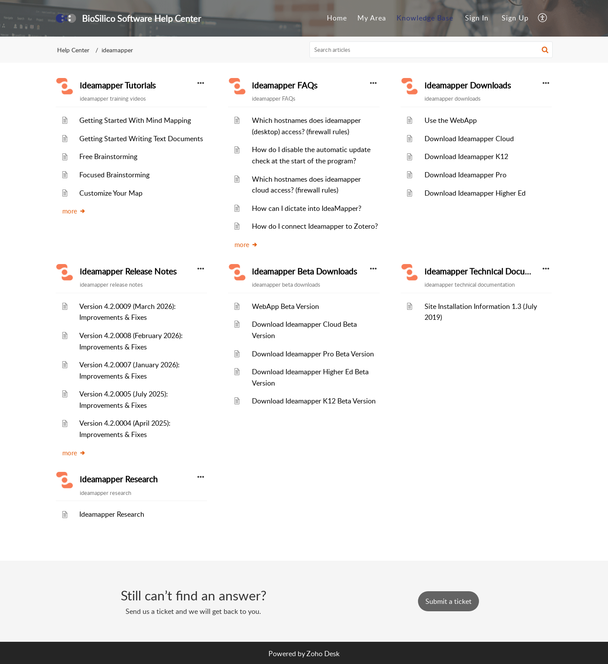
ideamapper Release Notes (128, 271)
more (74, 211)
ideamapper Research (119, 479)
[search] (431, 49)
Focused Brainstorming (114, 175)
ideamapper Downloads (468, 85)
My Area (371, 18)
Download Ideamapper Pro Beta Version (313, 354)
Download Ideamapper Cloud (469, 138)
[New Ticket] (448, 601)
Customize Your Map (111, 193)
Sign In (477, 18)
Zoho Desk (323, 653)
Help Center (73, 50)
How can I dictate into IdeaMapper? (306, 208)
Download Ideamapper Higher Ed (475, 193)
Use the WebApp (451, 120)
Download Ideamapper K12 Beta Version (314, 401)
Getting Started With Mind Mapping (135, 120)
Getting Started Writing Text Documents (141, 138)
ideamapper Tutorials (118, 85)
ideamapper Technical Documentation (494, 271)
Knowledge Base (425, 18)
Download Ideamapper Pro (465, 175)
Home (337, 18)
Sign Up (515, 18)
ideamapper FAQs (284, 85)
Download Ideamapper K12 (466, 156)
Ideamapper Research (111, 514)
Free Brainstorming (108, 156)
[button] (543, 18)
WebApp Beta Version (285, 306)
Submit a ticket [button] (448, 601)
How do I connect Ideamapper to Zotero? (315, 226)
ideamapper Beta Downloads (304, 271)
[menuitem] (337, 18)
